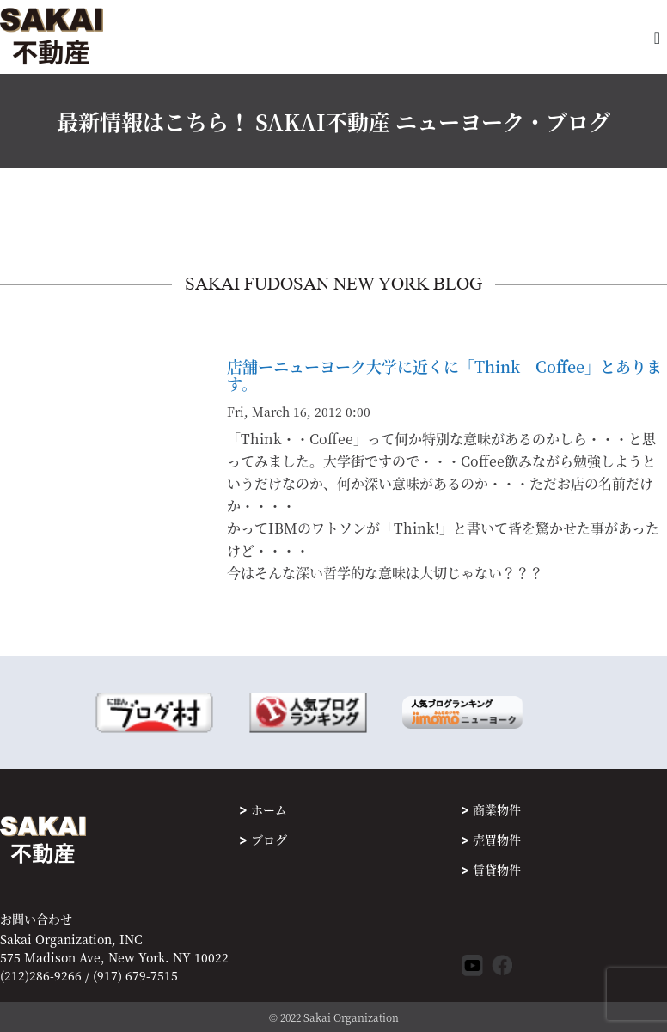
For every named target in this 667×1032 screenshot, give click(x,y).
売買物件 (497, 839)
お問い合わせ (36, 919)
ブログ (269, 839)
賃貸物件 (497, 869)
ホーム (269, 809)
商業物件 (497, 809)
